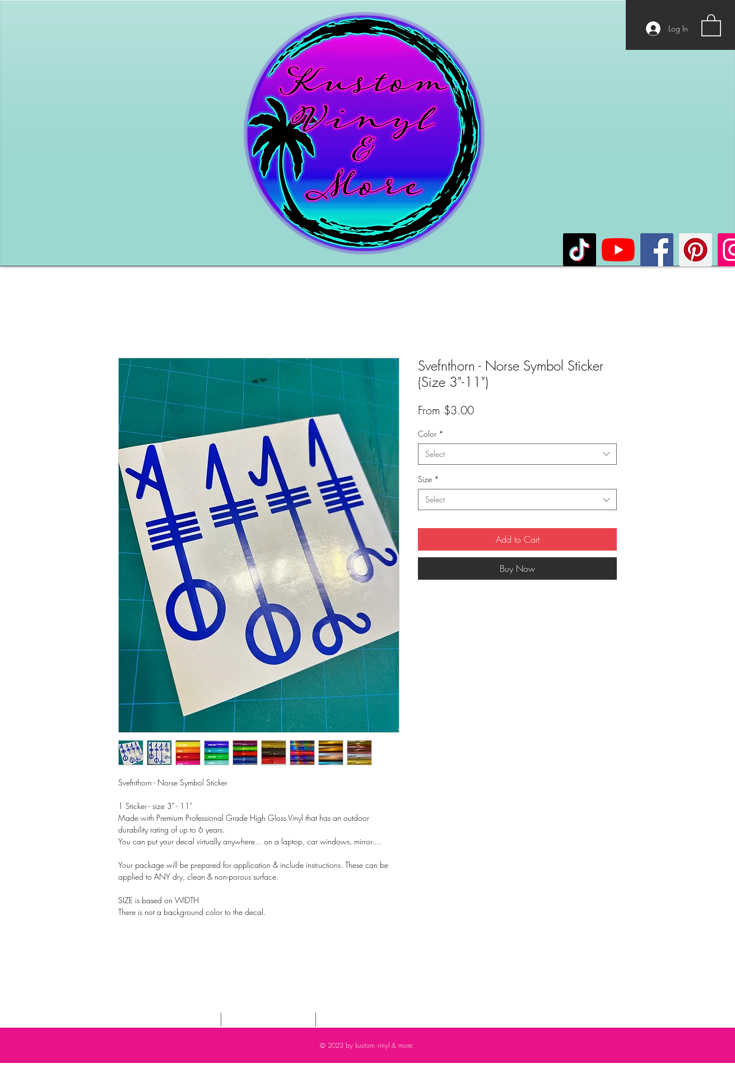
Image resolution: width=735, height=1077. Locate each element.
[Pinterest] (695, 249)
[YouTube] (618, 249)
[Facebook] (656, 249)
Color (431, 433)
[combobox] (517, 454)
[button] (711, 24)
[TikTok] (579, 249)
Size (428, 479)
